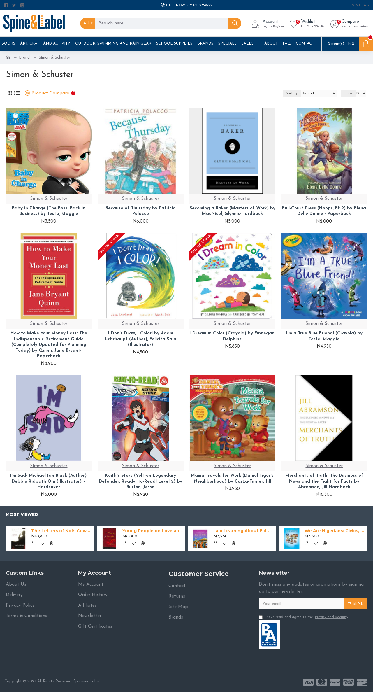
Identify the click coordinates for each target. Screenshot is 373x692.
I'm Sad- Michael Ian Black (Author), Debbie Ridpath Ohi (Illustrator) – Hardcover (48, 481)
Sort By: (292, 93)
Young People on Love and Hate (152, 530)
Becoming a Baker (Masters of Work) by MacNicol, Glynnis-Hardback (232, 211)
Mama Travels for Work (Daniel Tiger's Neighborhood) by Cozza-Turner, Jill (232, 479)
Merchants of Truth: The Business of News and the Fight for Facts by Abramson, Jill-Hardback (324, 481)
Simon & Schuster (48, 198)
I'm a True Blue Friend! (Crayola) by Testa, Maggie (324, 336)
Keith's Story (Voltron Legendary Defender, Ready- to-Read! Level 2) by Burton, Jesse (140, 481)
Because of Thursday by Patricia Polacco (140, 211)
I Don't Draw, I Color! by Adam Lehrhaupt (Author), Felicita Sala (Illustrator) (140, 339)
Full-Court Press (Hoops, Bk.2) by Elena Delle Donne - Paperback (324, 211)
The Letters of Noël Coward (61, 530)
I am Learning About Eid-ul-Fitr (243, 530)
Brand (24, 57)
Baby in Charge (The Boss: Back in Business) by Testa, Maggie (48, 211)
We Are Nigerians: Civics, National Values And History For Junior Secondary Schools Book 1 (335, 530)
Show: (348, 93)
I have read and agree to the (304, 617)
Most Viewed (22, 514)
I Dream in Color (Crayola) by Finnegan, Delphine (232, 336)
